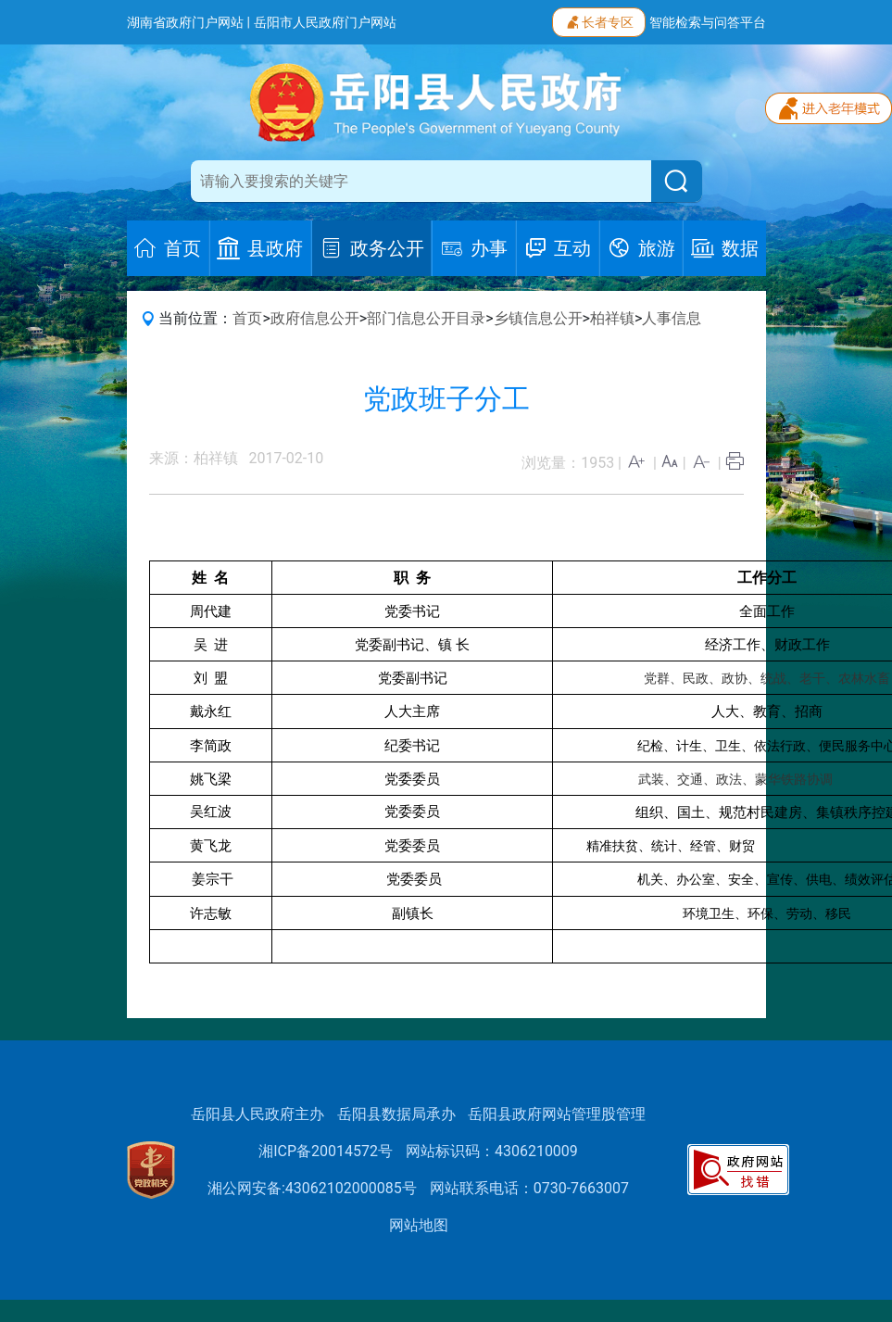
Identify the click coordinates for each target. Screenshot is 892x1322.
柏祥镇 (612, 318)
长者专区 (599, 20)
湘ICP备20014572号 (325, 1151)
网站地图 (418, 1225)
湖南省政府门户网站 (185, 22)
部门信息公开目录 (426, 318)
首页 (247, 318)
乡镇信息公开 (538, 318)
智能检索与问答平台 (707, 22)
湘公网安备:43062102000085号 (312, 1188)
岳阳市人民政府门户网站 (325, 22)
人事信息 (671, 318)
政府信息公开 (314, 318)
